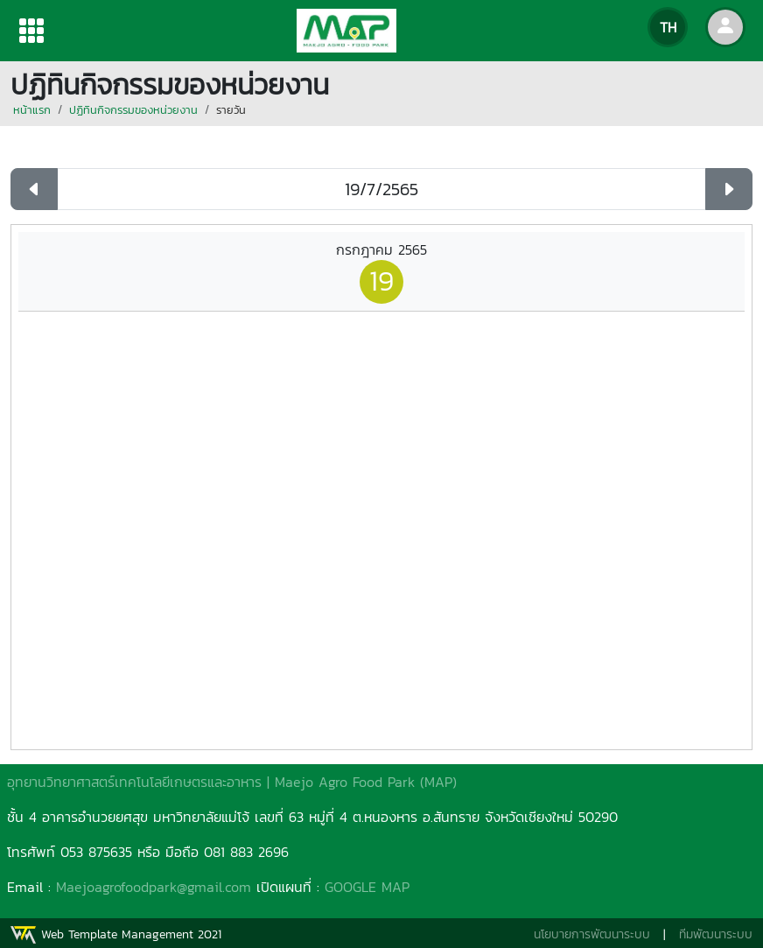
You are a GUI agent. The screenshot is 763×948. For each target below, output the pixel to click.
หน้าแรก (32, 110)
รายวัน (231, 110)
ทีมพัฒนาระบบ (715, 934)
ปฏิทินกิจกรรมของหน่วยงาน (133, 110)
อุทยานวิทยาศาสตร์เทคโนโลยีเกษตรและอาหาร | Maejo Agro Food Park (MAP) (232, 781)
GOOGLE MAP (367, 886)
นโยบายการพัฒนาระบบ (592, 934)
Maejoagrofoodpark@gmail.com (153, 886)
